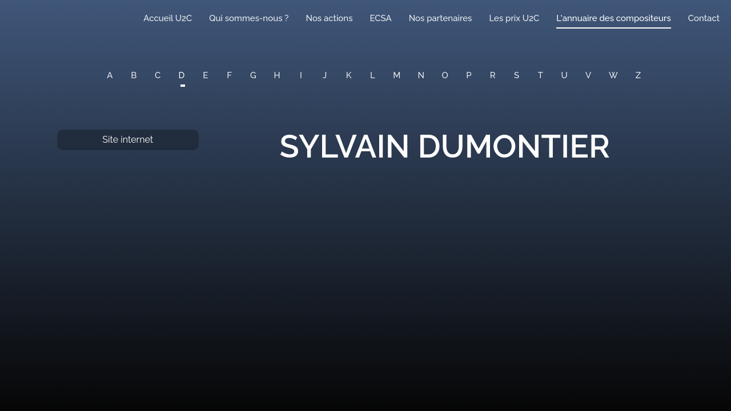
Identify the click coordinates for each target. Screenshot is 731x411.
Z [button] (638, 75)
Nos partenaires (440, 18)
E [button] (205, 75)
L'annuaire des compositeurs (613, 18)
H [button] (277, 75)
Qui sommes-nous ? (248, 18)
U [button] (564, 75)
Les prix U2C (514, 18)
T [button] (540, 75)
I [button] (301, 75)
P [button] (468, 75)
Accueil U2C (167, 18)
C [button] (157, 75)
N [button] (421, 75)
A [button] (110, 75)
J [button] (325, 75)
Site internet (127, 139)
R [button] (493, 75)
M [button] (396, 75)
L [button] (372, 75)
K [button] (349, 75)
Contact (704, 18)
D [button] (182, 75)
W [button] (613, 75)
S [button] (516, 75)
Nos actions (329, 18)
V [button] (588, 75)
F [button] (229, 75)
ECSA (381, 18)
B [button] (133, 75)
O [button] (445, 75)
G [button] (253, 75)
